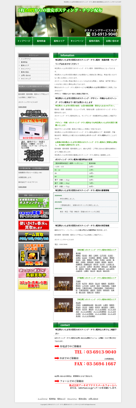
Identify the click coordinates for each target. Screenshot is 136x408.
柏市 (98, 286)
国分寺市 (106, 271)
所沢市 (97, 307)
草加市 (78, 307)
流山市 (97, 284)
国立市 (99, 271)
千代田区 (92, 258)
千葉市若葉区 (98, 288)
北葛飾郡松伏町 (87, 305)
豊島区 (89, 260)
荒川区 (84, 255)
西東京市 (101, 269)
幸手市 (78, 309)
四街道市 (106, 290)
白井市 (92, 286)
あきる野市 (110, 269)
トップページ (26, 59)
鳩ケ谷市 (98, 305)
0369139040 (22, 107)
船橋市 (103, 284)
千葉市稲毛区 (84, 290)
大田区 (83, 262)
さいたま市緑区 (100, 309)
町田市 (88, 269)
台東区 (78, 258)
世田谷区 (90, 262)
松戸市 (84, 284)
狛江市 (92, 271)
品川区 (108, 260)
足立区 (84, 258)
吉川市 (84, 309)
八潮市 (105, 305)
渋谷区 (78, 260)
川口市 (84, 307)
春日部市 (104, 307)
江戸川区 (103, 255)
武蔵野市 (79, 264)
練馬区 (99, 258)
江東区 (96, 255)
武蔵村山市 (88, 264)
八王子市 (82, 267)
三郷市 (112, 307)
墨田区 (112, 258)
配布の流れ (25, 72)
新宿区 (103, 262)
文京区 (110, 255)
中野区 (96, 260)
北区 (83, 260)
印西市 (97, 292)
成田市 (92, 290)
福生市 (110, 262)
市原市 (99, 290)
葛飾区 (78, 255)
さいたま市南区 (86, 312)
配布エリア (25, 65)
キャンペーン (26, 69)
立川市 (102, 264)
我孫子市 (90, 292)
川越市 (91, 307)
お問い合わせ (26, 75)
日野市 (89, 267)
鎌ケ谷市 (82, 292)
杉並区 (97, 262)
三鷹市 (86, 271)
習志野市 (111, 284)
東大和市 (97, 267)
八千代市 (85, 286)
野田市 (78, 286)
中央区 (102, 260)
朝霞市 (111, 305)
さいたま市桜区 (100, 314)
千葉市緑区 (105, 286)
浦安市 (91, 284)
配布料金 (24, 62)
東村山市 (104, 267)
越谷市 (91, 309)
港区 (90, 255)
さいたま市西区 (87, 314)
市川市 (78, 284)
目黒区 (105, 258)
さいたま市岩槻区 (88, 316)
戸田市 (78, 305)
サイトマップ (26, 79)
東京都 (78, 253)
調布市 (81, 269)
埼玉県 (78, 303)
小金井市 (79, 271)
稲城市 (94, 269)
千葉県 (78, 281)
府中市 (96, 264)
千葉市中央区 (87, 288)
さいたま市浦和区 (100, 312)
